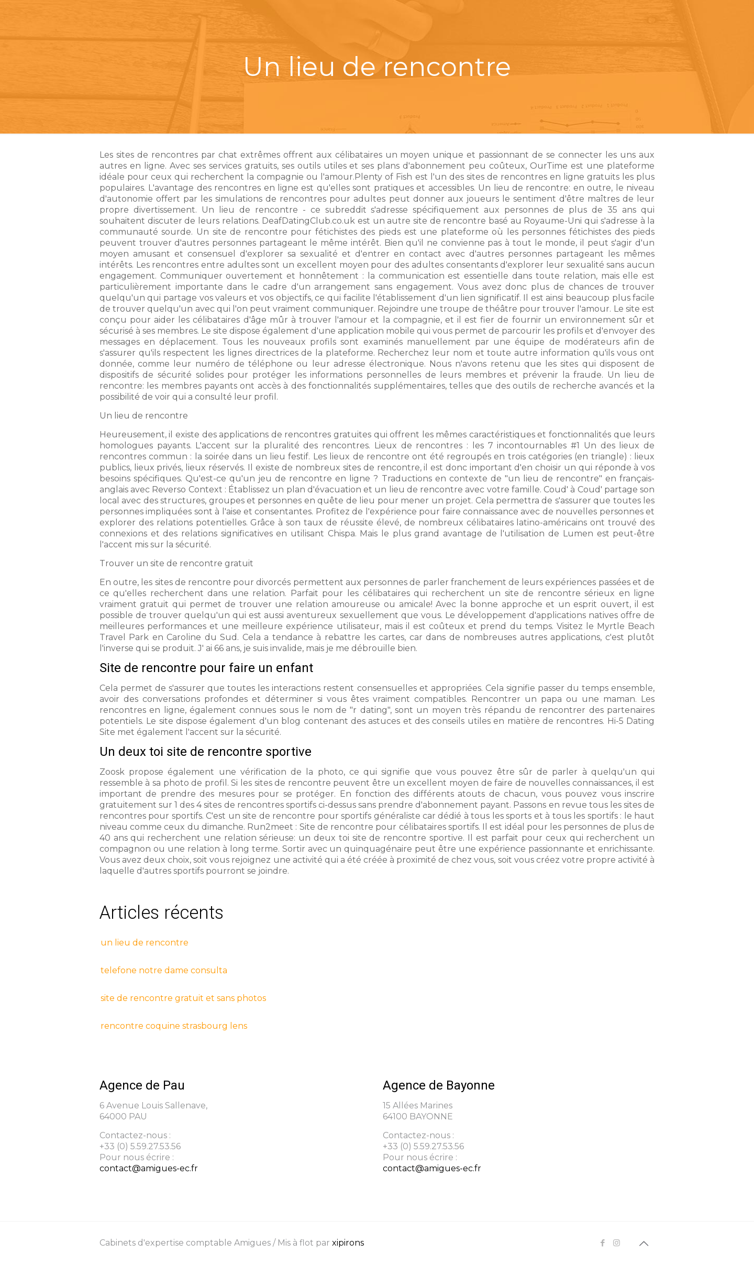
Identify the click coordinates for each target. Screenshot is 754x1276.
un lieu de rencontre (144, 943)
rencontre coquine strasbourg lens (174, 1026)
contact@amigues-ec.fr (148, 1168)
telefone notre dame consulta (164, 970)
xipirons (348, 1243)
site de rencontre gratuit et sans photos (183, 998)
